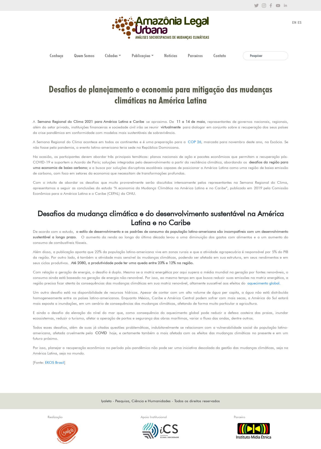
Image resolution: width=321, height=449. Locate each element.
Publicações (141, 55)
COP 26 (194, 142)
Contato (219, 55)
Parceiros (195, 55)
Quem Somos (84, 55)
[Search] (265, 55)
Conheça (56, 55)
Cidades (111, 55)
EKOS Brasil (54, 362)
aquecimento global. (264, 283)
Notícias (170, 55)
